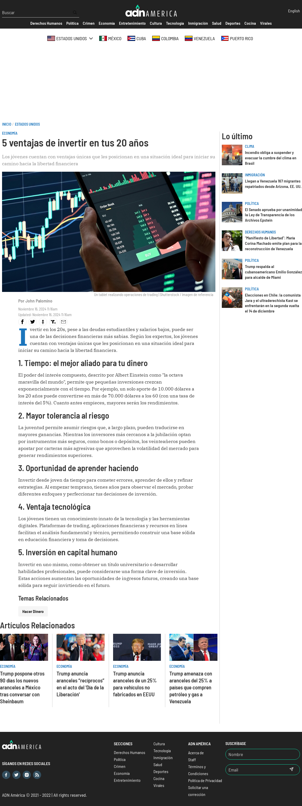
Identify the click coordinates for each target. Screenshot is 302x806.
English (294, 10)
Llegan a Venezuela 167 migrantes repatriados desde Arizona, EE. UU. (273, 183)
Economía (9, 133)
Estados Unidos (27, 124)
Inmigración (255, 175)
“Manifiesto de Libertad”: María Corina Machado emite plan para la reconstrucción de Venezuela (273, 243)
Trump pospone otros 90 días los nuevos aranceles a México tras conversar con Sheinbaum (22, 687)
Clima (249, 146)
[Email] (254, 770)
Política (252, 203)
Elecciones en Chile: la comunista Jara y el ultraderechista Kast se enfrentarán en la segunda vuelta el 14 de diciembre (273, 302)
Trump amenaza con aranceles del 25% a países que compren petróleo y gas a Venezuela (190, 687)
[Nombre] (263, 754)
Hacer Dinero (33, 611)
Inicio (6, 124)
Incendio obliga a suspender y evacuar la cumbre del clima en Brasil (270, 158)
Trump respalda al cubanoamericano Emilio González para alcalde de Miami (273, 272)
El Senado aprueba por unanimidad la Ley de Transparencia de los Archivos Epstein (273, 215)
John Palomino (38, 301)
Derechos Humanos (260, 232)
